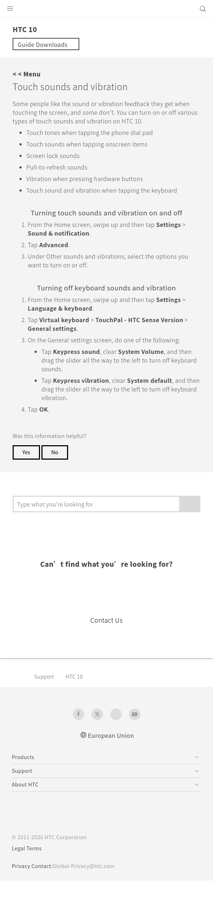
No (56, 478)
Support (45, 702)
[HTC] (106, 8)
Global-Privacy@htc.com (89, 892)
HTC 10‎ (77, 702)
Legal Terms (28, 874)
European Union (111, 761)
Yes (26, 478)
